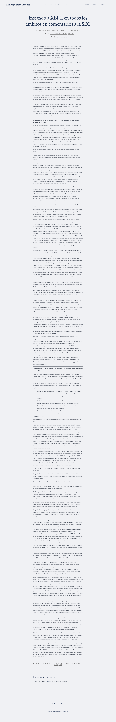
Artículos (94, 5)
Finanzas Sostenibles (43, 663)
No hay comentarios (60, 37)
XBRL (60, 665)
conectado (48, 681)
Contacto (102, 5)
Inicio (87, 5)
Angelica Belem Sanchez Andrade (53, 30)
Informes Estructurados (60, 663)
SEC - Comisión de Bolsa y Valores (62, 34)
